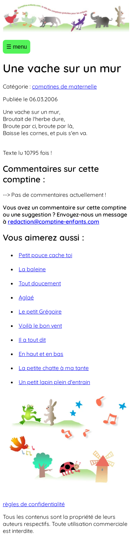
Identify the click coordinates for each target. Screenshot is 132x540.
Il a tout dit (32, 339)
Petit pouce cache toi (45, 255)
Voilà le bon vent (40, 325)
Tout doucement (40, 283)
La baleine (32, 269)
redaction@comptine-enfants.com (53, 221)
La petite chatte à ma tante (54, 367)
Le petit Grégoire (40, 311)
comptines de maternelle (64, 86)
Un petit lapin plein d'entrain (54, 382)
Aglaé (26, 297)
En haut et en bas (41, 353)
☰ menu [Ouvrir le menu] (16, 47)
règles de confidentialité (34, 504)
